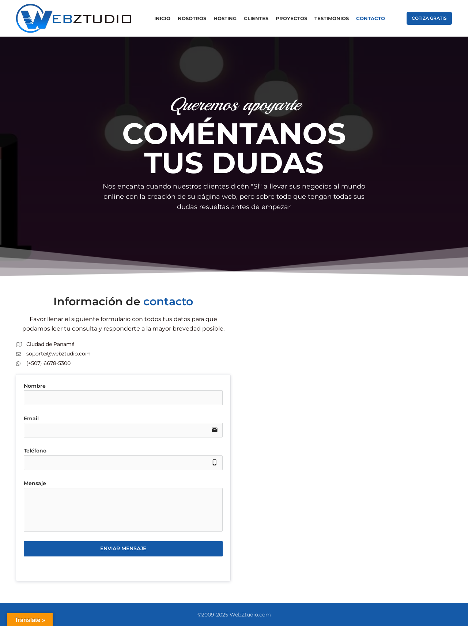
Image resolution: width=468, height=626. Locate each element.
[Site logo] (74, 18)
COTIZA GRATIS (429, 18)
